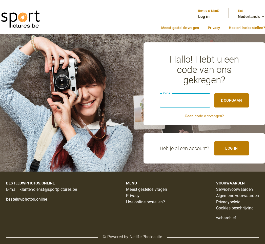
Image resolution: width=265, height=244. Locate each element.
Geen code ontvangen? (204, 116)
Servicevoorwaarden (234, 189)
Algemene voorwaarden (237, 195)
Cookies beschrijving (235, 208)
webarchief (226, 217)
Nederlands (251, 16)
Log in (204, 16)
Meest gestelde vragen (180, 28)
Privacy (214, 28)
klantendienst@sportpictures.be (48, 189)
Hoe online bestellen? (247, 28)
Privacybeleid (228, 202)
